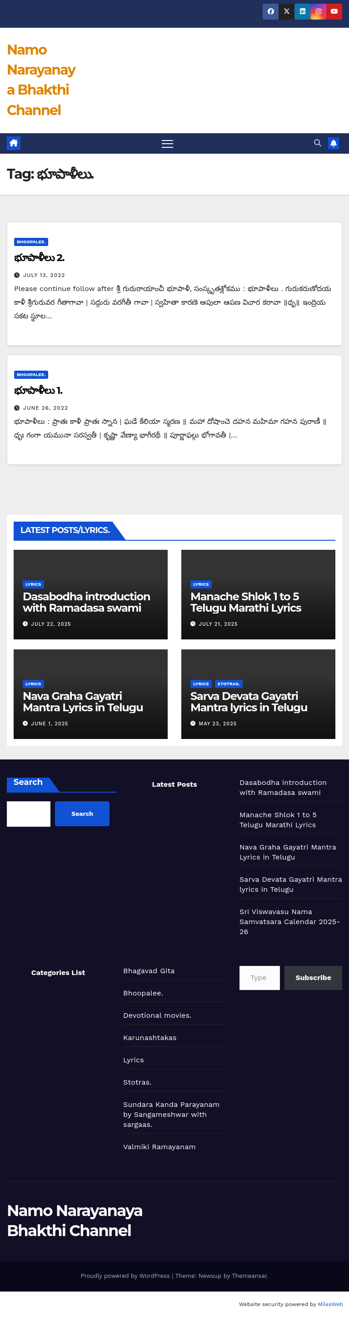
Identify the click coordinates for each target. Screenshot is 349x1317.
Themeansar (249, 1275)
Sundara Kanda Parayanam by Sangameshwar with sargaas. (171, 1114)
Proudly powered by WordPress (126, 1275)
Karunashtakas (150, 1037)
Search (28, 782)
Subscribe (313, 977)
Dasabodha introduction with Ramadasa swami (86, 602)
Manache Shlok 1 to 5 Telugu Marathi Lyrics (245, 602)
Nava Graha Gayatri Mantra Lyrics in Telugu (83, 701)
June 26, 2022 (45, 408)
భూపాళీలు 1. (38, 390)
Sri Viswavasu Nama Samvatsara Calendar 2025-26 (289, 921)
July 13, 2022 (44, 275)
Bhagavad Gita (149, 970)
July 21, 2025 (218, 624)
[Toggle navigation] (167, 143)
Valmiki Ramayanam (159, 1146)
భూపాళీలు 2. (39, 257)
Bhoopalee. (31, 241)
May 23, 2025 (218, 724)
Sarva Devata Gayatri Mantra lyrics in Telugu (248, 701)
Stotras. (229, 683)
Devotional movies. (157, 1015)
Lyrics (33, 584)
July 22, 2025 (51, 624)
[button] (317, 143)
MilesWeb (330, 1304)
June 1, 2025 (50, 724)
